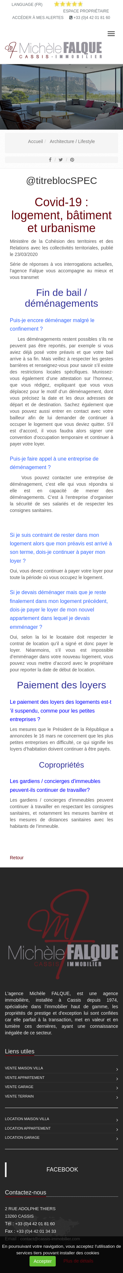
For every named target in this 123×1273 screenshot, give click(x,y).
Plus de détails (78, 1261)
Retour (17, 857)
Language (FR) (26, 4)
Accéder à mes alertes (38, 17)
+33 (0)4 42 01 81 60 (91, 17)
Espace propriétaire (86, 11)
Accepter (42, 1261)
